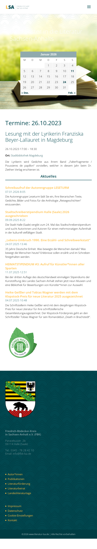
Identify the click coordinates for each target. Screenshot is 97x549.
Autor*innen (15, 474)
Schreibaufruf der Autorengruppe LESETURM (37, 188)
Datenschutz (15, 510)
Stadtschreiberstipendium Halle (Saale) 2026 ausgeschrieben (37, 214)
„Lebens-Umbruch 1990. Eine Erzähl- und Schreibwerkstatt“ (47, 240)
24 (64, 82)
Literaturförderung (19, 483)
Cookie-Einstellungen (20, 515)
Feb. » (72, 92)
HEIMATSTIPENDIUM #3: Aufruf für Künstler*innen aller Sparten (45, 266)
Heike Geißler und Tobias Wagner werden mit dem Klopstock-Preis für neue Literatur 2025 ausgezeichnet (44, 294)
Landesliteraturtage (19, 493)
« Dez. (25, 92)
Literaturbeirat (16, 488)
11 (72, 71)
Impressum (14, 506)
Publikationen (16, 479)
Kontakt (12, 520)
